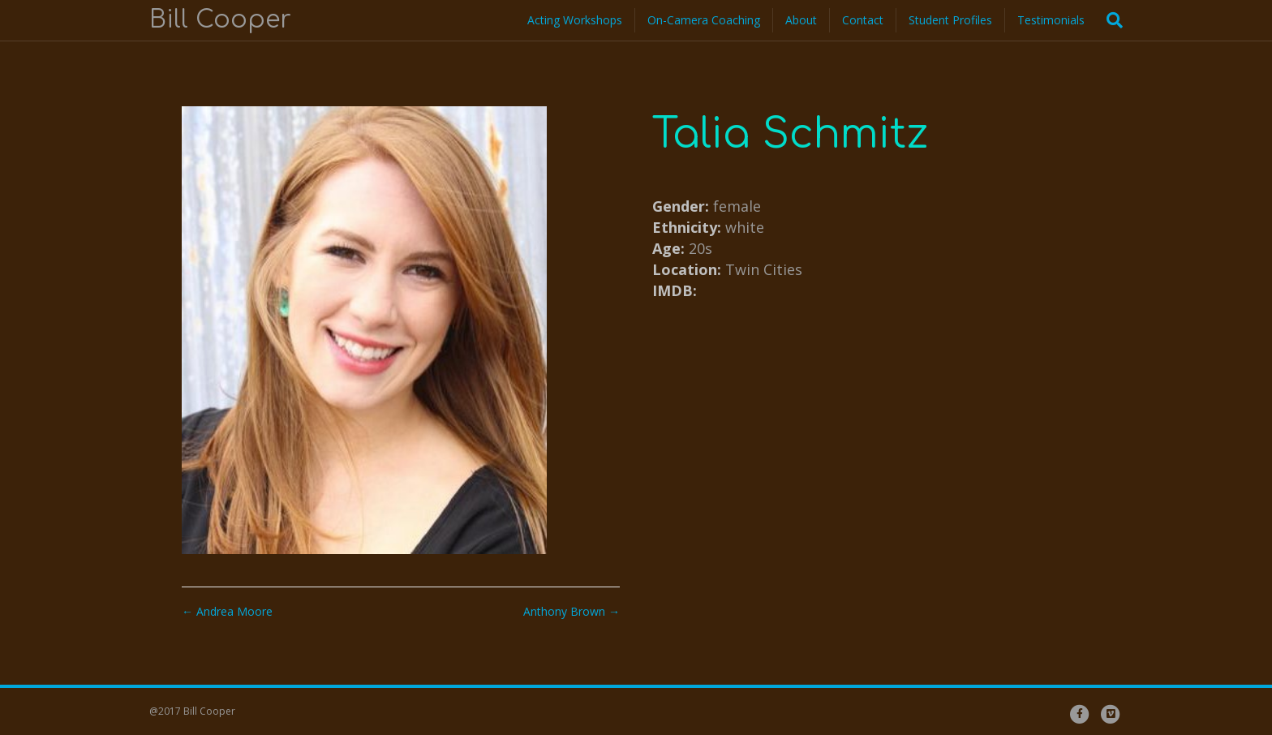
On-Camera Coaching (703, 20)
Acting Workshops (574, 20)
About (801, 20)
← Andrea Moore (227, 611)
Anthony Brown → (571, 611)
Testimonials (1051, 20)
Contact (862, 20)
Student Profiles (950, 20)
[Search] (1110, 20)
